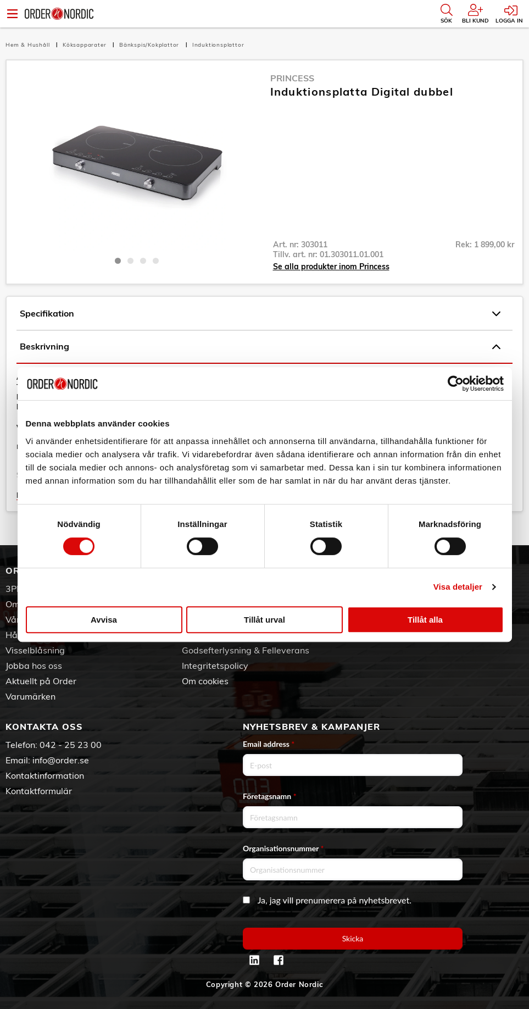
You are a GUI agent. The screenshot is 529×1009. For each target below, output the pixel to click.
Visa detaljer (457, 586)
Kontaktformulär (38, 790)
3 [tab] (143, 260)
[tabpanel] (137, 161)
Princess (292, 78)
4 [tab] (155, 260)
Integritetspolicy (215, 665)
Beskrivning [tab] (260, 347)
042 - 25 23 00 (71, 744)
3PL (13, 588)
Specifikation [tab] (260, 314)
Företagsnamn (270, 796)
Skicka (353, 938)
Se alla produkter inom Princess (331, 266)
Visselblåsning (35, 650)
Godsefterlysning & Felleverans (245, 650)
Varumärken (30, 696)
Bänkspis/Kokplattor (150, 44)
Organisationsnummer (283, 848)
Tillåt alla (425, 619)
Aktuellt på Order (40, 680)
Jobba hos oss (33, 665)
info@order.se (60, 760)
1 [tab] (118, 260)
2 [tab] (130, 260)
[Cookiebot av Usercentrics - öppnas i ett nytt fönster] (456, 383)
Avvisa (104, 619)
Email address (268, 744)
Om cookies (205, 680)
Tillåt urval (264, 619)
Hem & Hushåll (28, 44)
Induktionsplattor (218, 44)
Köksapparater (85, 44)
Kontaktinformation (44, 775)
